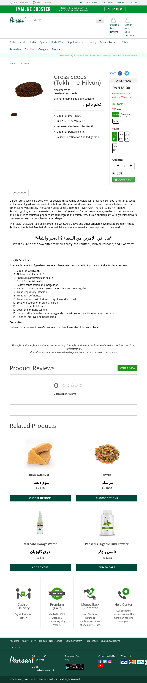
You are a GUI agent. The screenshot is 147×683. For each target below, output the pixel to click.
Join (127, 28)
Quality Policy (29, 640)
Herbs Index (92, 640)
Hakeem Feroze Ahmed (50, 640)
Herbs (32, 42)
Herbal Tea (57, 42)
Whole (116, 114)
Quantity (117, 159)
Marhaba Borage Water (40, 544)
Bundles (29, 49)
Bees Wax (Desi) (40, 475)
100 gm (121, 136)
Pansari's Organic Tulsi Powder (107, 544)
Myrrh (106, 475)
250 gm (127, 136)
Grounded (124, 114)
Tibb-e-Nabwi (17, 42)
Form (117, 109)
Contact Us (15, 647)
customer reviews (65, 393)
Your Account (129, 33)
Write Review (127, 368)
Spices (43, 42)
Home (12, 63)
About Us (14, 640)
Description (19, 192)
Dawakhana (107, 2)
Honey (92, 42)
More (56, 49)
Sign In (128, 24)
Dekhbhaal (122, 2)
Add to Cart (123, 179)
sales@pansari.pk (45, 670)
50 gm (114, 136)
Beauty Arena (109, 42)
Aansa (134, 2)
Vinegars (43, 49)
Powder (116, 121)
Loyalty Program (74, 640)
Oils (125, 42)
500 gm (115, 148)
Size (116, 129)
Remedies (15, 49)
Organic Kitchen (88, 2)
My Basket (114, 30)
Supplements (76, 42)
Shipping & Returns (110, 640)
